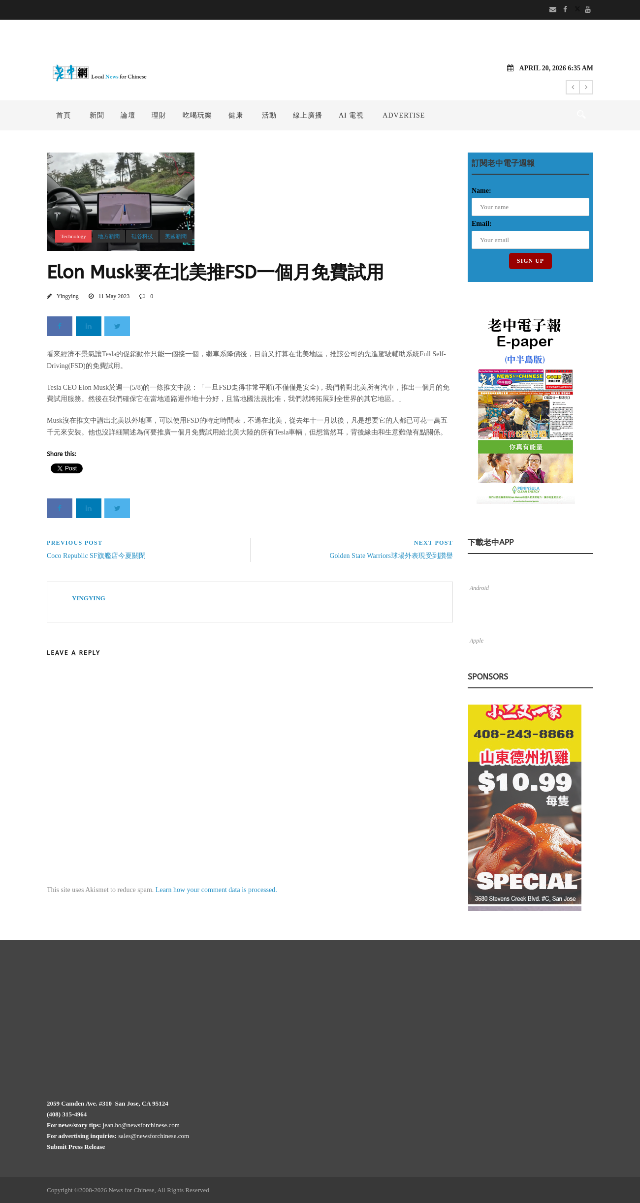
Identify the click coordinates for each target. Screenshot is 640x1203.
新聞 (97, 115)
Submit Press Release (76, 1146)
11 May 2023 (114, 296)
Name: (481, 190)
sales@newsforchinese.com (153, 1136)
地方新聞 (109, 236)
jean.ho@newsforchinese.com (141, 1125)
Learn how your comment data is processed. (216, 890)
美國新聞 (176, 236)
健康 (235, 115)
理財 (159, 115)
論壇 (128, 115)
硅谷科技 (142, 236)
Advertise (404, 115)
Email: (481, 223)
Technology (73, 236)
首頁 (63, 115)
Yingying (68, 296)
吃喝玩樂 (197, 115)
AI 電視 (351, 115)
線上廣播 (307, 115)
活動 (269, 115)
